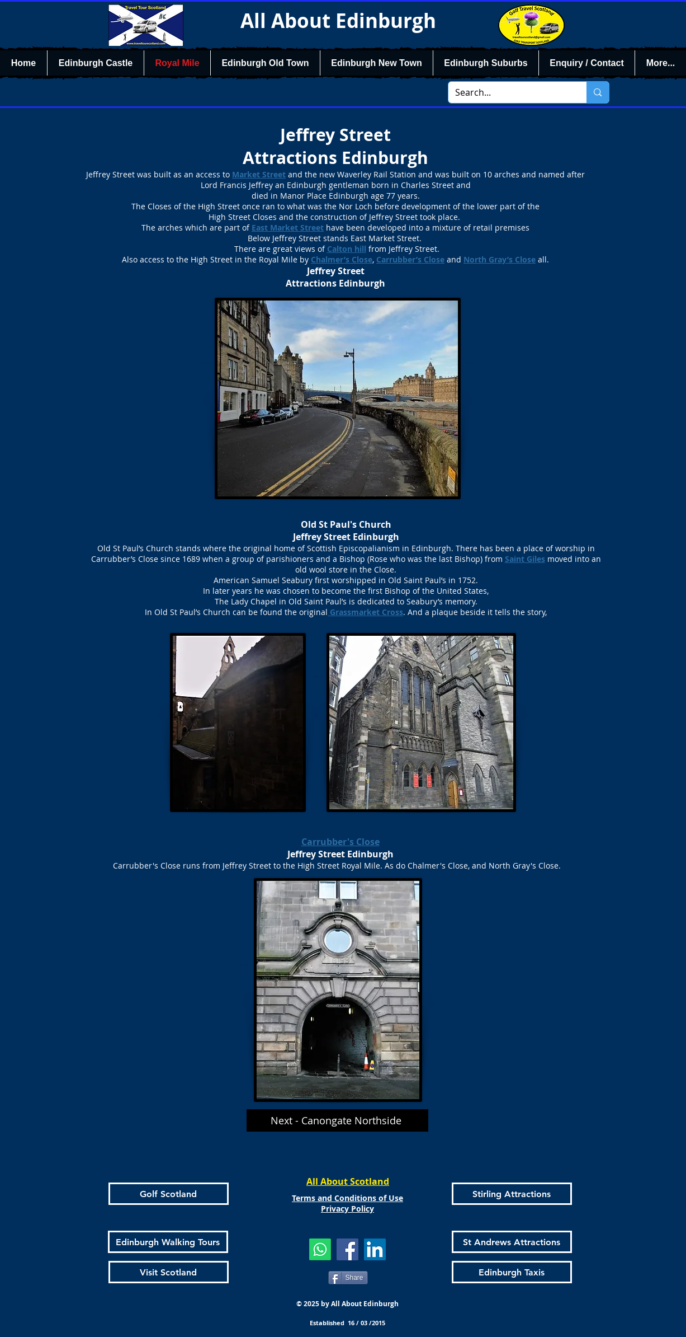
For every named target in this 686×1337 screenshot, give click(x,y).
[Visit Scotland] (168, 1272)
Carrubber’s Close (410, 259)
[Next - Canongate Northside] (337, 1120)
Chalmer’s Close (341, 259)
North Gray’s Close (499, 259)
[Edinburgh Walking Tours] (168, 1242)
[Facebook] (347, 1249)
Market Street (259, 174)
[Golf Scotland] (168, 1194)
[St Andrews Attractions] (512, 1242)
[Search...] (509, 92)
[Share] (348, 1277)
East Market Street (288, 227)
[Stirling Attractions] (512, 1194)
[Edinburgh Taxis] (512, 1272)
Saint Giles (525, 558)
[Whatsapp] (320, 1249)
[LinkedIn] (375, 1249)
